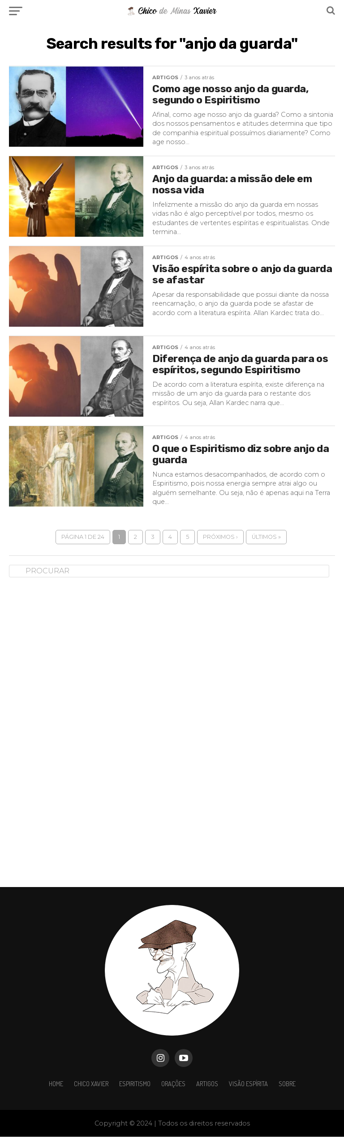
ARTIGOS (207, 1086)
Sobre (287, 1086)
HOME (56, 1086)
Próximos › (220, 539)
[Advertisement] (76, 727)
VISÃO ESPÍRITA (248, 1086)
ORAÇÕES (173, 1086)
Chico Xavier (91, 1086)
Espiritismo (134, 1086)
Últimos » (266, 539)
